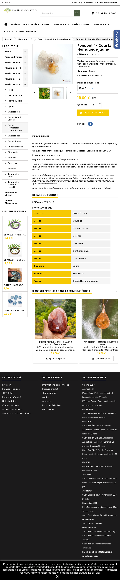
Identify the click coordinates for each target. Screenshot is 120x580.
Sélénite (12, 157)
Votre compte (52, 377)
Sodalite (12, 168)
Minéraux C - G (39, 24)
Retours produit (50, 388)
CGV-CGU (7, 393)
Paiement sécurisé (11, 397)
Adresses (47, 401)
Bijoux (8, 31)
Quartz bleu (14, 111)
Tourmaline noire (14, 175)
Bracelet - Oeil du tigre (15, 260)
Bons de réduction (51, 405)
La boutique (10, 46)
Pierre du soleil (15, 100)
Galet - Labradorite (15, 285)
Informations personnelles (55, 384)
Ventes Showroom (11, 202)
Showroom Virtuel (11, 194)
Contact (6, 2)
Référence (82, 54)
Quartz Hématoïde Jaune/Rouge (15, 128)
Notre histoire (9, 401)
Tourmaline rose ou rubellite (14, 185)
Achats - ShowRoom (12, 409)
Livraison (6, 384)
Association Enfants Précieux (16, 413)
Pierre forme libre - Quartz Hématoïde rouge (55, 343)
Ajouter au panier (92, 112)
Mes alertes (48, 409)
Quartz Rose (14, 135)
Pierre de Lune (15, 95)
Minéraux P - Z (100, 24)
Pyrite (11, 106)
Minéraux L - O (80, 24)
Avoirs (45, 397)
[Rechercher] (60, 13)
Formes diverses (25, 31)
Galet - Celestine (14, 310)
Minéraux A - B (19, 24)
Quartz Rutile (14, 141)
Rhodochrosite (15, 146)
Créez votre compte (107, 2)
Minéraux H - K (60, 24)
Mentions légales (11, 388)
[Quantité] (93, 105)
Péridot (11, 89)
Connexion (88, 2)
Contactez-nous (10, 405)
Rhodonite (13, 152)
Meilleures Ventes (14, 211)
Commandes (49, 393)
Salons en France (94, 377)
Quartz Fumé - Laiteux (15, 118)
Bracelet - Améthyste (15, 234)
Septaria (12, 163)
